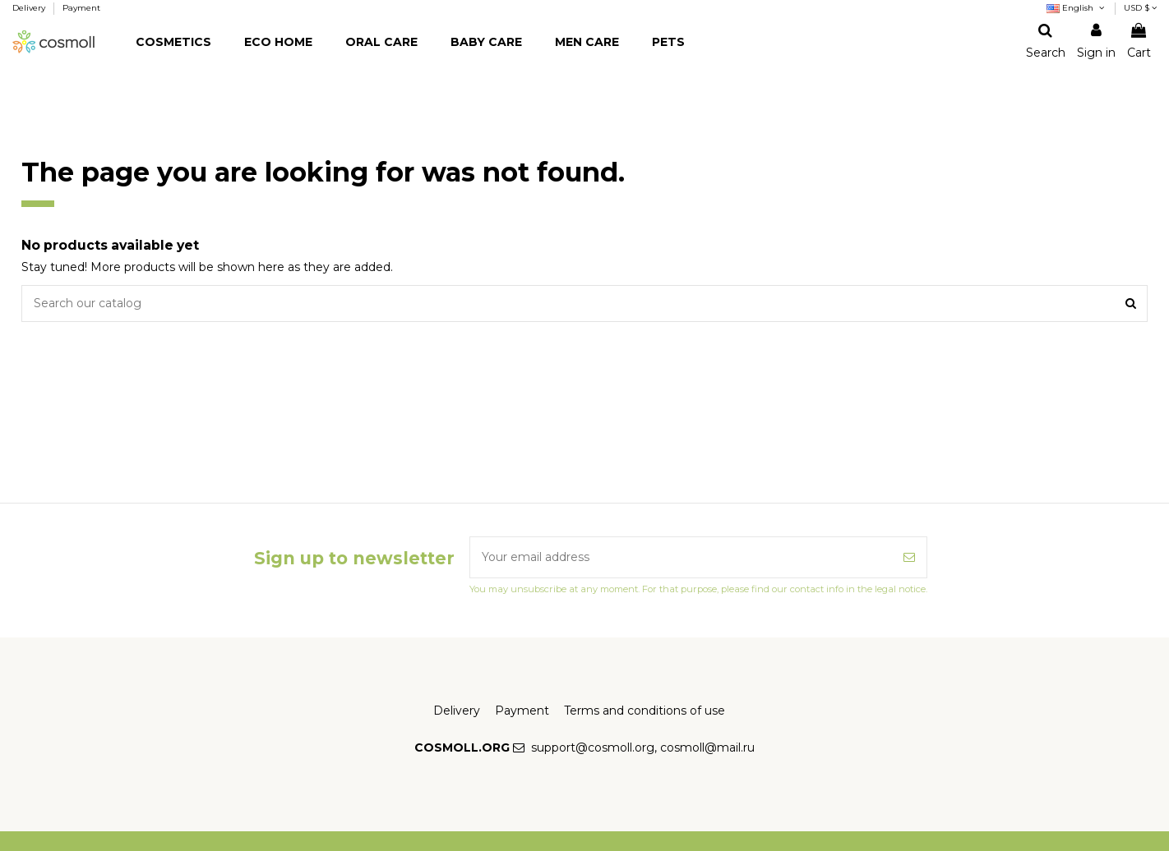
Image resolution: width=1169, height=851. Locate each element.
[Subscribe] (909, 557)
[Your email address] (681, 557)
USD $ (1140, 7)
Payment (81, 7)
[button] (173, 42)
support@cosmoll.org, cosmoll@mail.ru (643, 747)
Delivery (30, 7)
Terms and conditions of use (644, 710)
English (1077, 7)
